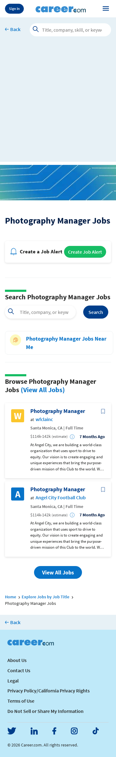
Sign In (14, 8)
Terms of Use (20, 701)
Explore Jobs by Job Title (45, 597)
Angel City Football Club (61, 498)
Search (95, 312)
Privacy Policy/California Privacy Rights (48, 690)
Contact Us (18, 670)
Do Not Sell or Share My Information (45, 711)
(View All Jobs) (43, 389)
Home (10, 597)
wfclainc (44, 419)
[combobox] (40, 312)
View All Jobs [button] (58, 572)
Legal (13, 681)
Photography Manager (57, 411)
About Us (17, 660)
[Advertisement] (58, 103)
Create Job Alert (85, 252)
